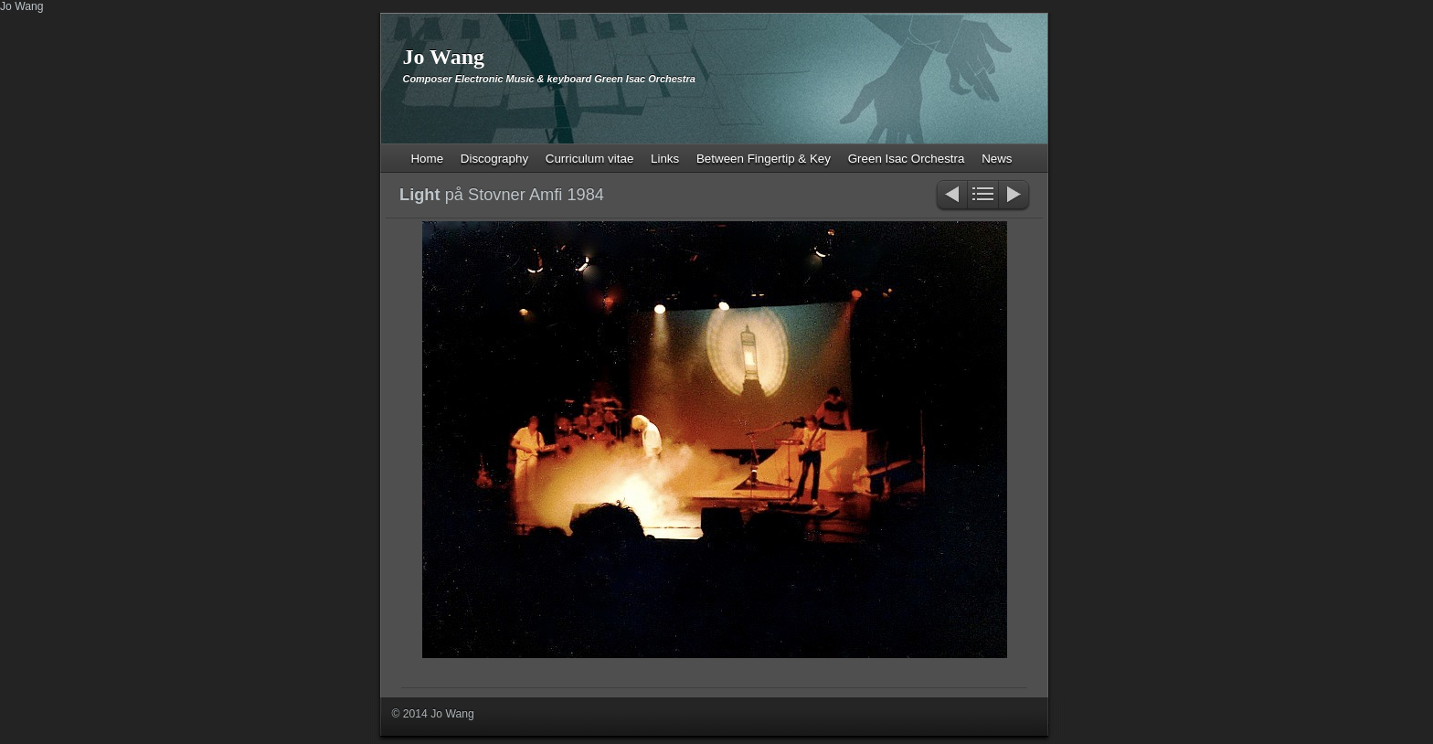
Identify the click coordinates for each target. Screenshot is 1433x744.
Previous (951, 196)
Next (1015, 196)
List (983, 196)
